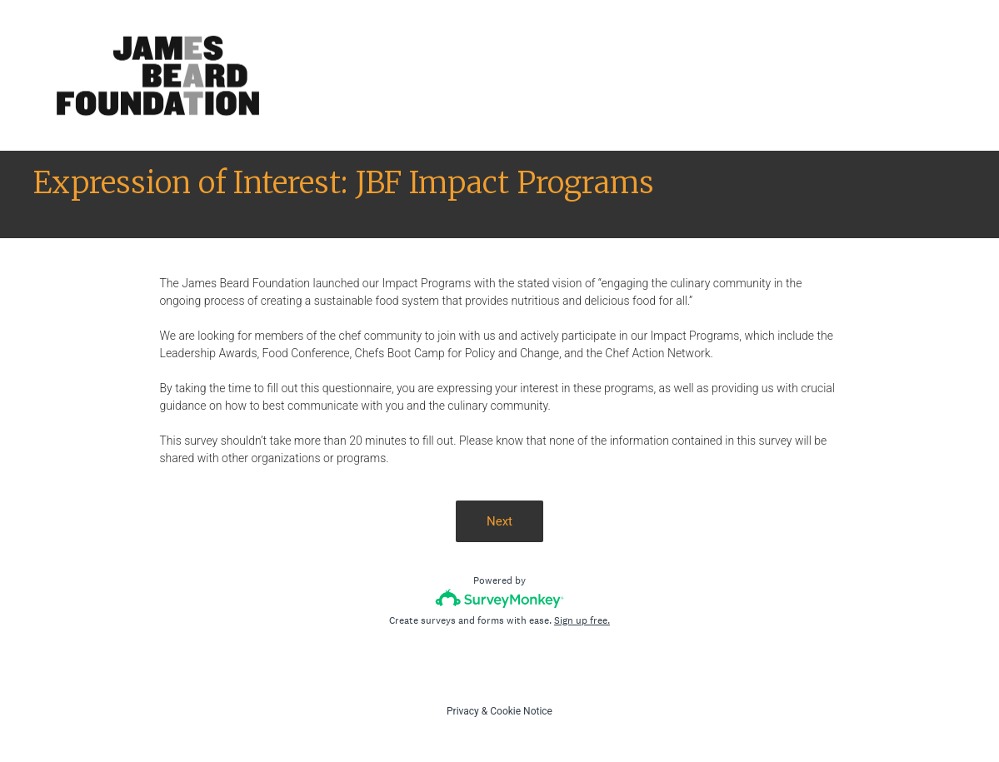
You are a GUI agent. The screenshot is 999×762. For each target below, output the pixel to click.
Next (499, 521)
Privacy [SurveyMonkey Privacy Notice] (463, 711)
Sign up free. (582, 620)
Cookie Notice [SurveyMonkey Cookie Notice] (521, 711)
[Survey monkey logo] (499, 598)
